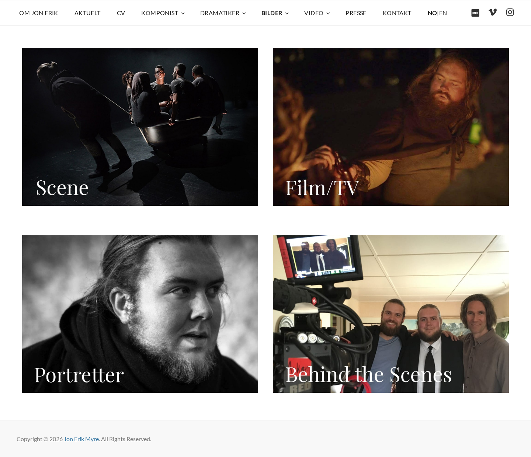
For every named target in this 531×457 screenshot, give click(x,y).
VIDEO (317, 12)
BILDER (275, 12)
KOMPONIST (163, 12)
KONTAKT (397, 12)
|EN (437, 12)
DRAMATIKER (223, 12)
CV (121, 12)
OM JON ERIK (38, 12)
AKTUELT (87, 12)
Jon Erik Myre (81, 438)
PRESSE (356, 12)
